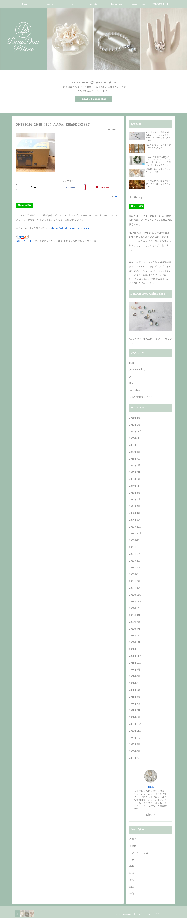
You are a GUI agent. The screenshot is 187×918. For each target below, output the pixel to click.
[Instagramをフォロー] (150, 814)
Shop (132, 383)
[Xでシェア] (33, 187)
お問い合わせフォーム (141, 397)
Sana (151, 786)
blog (131, 363)
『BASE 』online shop (93, 99)
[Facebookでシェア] (68, 187)
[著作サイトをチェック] (147, 814)
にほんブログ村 (24, 241)
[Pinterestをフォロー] (154, 814)
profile (133, 376)
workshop (134, 390)
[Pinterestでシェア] (102, 187)
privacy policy (137, 369)
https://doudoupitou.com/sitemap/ (72, 228)
